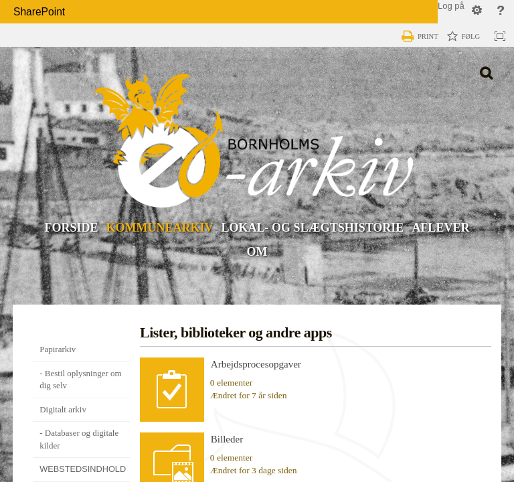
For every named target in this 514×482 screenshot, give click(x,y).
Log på (451, 6)
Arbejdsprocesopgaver (256, 364)
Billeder (227, 439)
